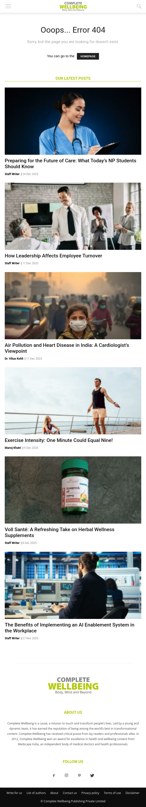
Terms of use (112, 793)
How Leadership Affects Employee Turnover (53, 256)
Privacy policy (90, 793)
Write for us (14, 793)
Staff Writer (12, 174)
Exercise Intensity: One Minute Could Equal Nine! (59, 440)
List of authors (36, 793)
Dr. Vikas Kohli (14, 358)
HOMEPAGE (87, 56)
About (54, 793)
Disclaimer (133, 793)
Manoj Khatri (13, 448)
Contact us (70, 793)
